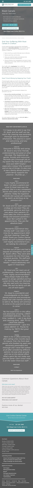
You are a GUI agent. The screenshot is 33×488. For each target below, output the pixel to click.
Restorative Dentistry (11, 38)
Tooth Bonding (7, 476)
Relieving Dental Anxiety (9, 469)
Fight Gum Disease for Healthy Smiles (12, 459)
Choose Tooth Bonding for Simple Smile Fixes (14, 458)
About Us (8, 481)
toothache (14, 66)
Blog (19, 481)
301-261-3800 (5, 67)
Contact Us (14, 481)
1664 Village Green (13, 31)
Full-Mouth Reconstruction (9, 473)
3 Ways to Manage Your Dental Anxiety (12, 461)
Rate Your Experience (16, 370)
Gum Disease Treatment (9, 475)
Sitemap (8, 484)
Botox (5, 471)
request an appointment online (10, 118)
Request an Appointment (24, 4)
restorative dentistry (14, 47)
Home (3, 38)
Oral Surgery (6, 468)
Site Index (24, 481)
